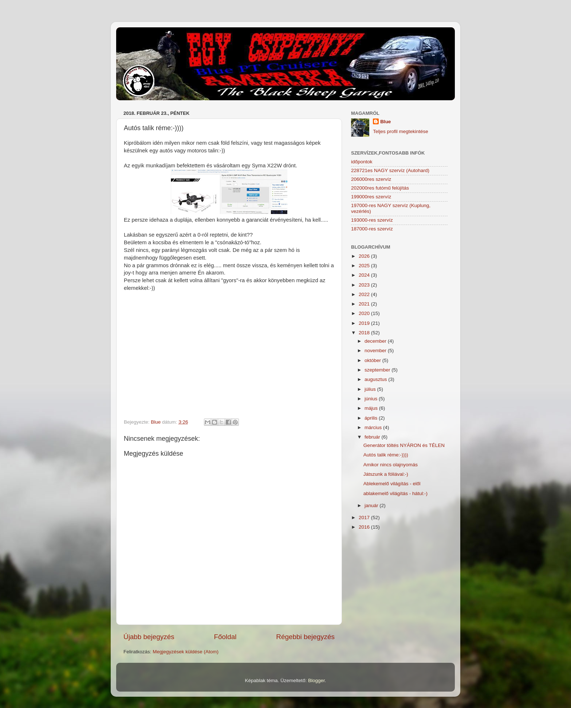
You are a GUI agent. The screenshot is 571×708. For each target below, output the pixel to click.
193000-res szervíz (372, 220)
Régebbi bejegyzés (305, 637)
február (373, 437)
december (376, 341)
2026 (365, 256)
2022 (365, 294)
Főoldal (225, 637)
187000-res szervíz (372, 229)
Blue (385, 121)
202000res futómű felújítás (380, 188)
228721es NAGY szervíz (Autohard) (390, 170)
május (372, 408)
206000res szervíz (371, 179)
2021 (365, 304)
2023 (365, 285)
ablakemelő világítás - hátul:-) (395, 493)
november (376, 350)
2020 (365, 313)
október (373, 360)
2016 (365, 527)
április (372, 418)
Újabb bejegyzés (148, 637)
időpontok (362, 161)
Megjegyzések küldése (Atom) (185, 651)
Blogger (316, 680)
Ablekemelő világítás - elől (392, 483)
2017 (365, 517)
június (372, 398)
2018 (365, 332)
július (371, 389)
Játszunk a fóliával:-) (385, 474)
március (374, 427)
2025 (365, 265)
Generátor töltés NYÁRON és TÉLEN (404, 445)
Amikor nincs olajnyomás (390, 464)
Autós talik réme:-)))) (385, 455)
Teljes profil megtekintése (400, 131)
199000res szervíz (371, 196)
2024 (365, 275)
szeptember (378, 370)
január (372, 505)
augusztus (376, 379)
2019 (365, 323)
